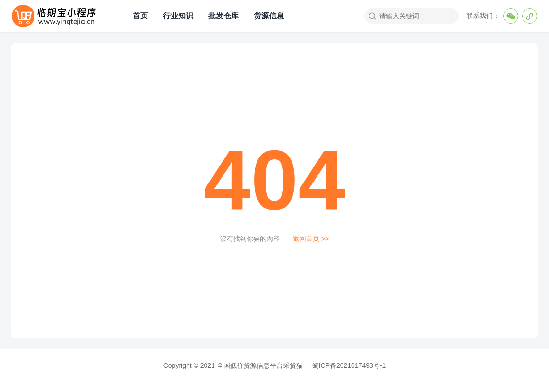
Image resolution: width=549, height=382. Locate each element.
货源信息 (268, 16)
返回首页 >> (311, 238)
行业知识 (177, 16)
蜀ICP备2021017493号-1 (349, 365)
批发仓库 (222, 16)
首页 (139, 16)
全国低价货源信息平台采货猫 (260, 365)
